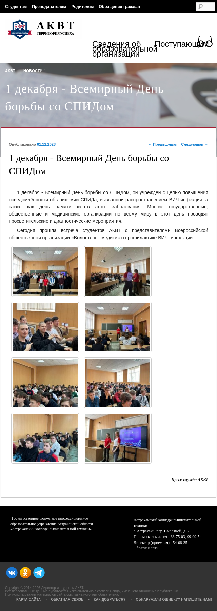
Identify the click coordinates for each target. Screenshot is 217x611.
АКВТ (10, 71)
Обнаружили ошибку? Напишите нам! (174, 600)
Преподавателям (49, 6)
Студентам (16, 6)
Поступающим (182, 45)
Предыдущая (162, 144)
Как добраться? (109, 600)
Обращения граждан (119, 6)
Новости (33, 71)
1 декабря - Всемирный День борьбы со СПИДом (84, 97)
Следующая (194, 144)
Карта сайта (28, 600)
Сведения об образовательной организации (123, 50)
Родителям (82, 6)
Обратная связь (146, 548)
